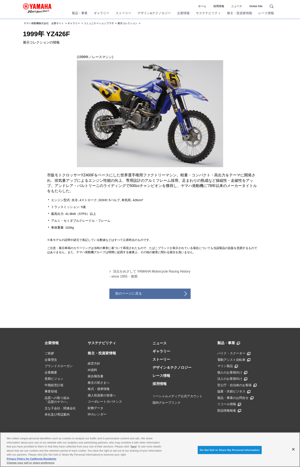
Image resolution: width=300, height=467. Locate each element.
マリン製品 (227, 366)
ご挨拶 (49, 353)
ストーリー (123, 13)
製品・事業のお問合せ (235, 398)
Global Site (255, 6)
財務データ (95, 408)
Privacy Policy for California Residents (31, 458)
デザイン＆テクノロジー (171, 368)
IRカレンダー (97, 414)
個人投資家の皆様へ (102, 395)
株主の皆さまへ (99, 382)
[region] (150, 449)
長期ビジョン (54, 378)
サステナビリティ (208, 13)
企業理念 (51, 359)
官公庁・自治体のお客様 (237, 385)
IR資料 (92, 370)
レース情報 (266, 13)
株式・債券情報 (99, 389)
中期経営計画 (54, 385)
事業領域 (51, 391)
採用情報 (218, 6)
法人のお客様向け (232, 379)
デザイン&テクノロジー (154, 13)
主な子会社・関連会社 (60, 408)
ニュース (236, 6)
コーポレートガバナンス (105, 401)
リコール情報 (229, 404)
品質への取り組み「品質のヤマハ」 (57, 400)
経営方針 (94, 363)
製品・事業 (80, 13)
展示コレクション (128, 23)
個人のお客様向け (232, 372)
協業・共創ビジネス (233, 391)
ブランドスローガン (59, 366)
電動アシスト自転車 (233, 360)
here (133, 446)
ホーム (202, 6)
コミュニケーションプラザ (99, 23)
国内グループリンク (166, 402)
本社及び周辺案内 (57, 414)
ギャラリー (101, 13)
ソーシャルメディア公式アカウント (177, 396)
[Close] (293, 449)
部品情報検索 (229, 410)
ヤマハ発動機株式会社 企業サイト (44, 23)
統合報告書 (95, 376)
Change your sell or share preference (31, 462)
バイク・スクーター (233, 353)
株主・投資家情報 (239, 13)
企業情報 (183, 13)
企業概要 (51, 372)
